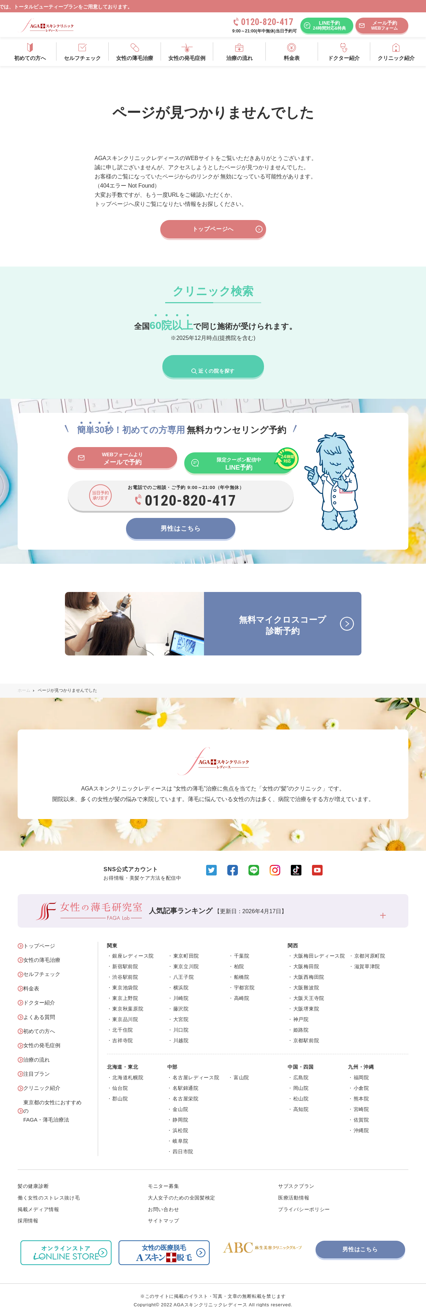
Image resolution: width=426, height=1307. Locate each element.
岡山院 (301, 1078)
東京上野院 (125, 988)
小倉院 (361, 1078)
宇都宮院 (244, 978)
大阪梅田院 (306, 956)
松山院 (301, 1088)
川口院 (181, 1020)
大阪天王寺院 (308, 988)
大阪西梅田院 (308, 967)
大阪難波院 (306, 978)
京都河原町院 (369, 946)
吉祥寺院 (122, 1030)
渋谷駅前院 (125, 967)
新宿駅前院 (125, 956)
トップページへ (227, 229)
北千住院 (122, 1020)
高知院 (301, 1099)
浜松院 (180, 1120)
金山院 (180, 1099)
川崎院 (181, 988)
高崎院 (242, 988)
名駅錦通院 (186, 1078)
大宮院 (181, 1009)
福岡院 (361, 1067)
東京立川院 (186, 956)
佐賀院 (361, 1109)
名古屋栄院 (186, 1088)
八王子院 (183, 967)
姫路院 (301, 1020)
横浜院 (181, 978)
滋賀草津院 (367, 956)
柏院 (239, 956)
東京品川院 (125, 1009)
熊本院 (361, 1088)
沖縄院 (361, 1120)
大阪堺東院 (306, 999)
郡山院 (120, 1088)
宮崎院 (361, 1099)
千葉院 (242, 946)
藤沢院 (181, 999)
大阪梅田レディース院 (319, 946)
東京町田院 (186, 946)
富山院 (241, 1067)
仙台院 (120, 1078)
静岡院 (180, 1109)
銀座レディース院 (133, 946)
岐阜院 (180, 1131)
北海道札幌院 (127, 1067)
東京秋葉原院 (127, 999)
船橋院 (242, 967)
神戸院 (301, 1009)
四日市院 (183, 1141)
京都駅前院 (306, 1030)
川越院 (181, 1030)
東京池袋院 (125, 978)
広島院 (301, 1067)
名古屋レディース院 (196, 1067)
